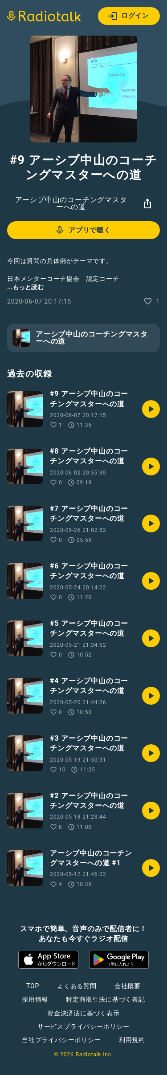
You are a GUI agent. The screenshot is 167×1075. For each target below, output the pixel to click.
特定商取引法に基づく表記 (105, 999)
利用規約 (132, 1039)
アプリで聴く (82, 230)
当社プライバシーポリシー (61, 1039)
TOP (32, 986)
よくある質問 (77, 986)
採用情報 (35, 999)
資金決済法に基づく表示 (83, 1013)
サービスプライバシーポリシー (83, 1026)
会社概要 (127, 986)
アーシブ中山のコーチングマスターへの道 (71, 203)
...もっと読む (25, 287)
